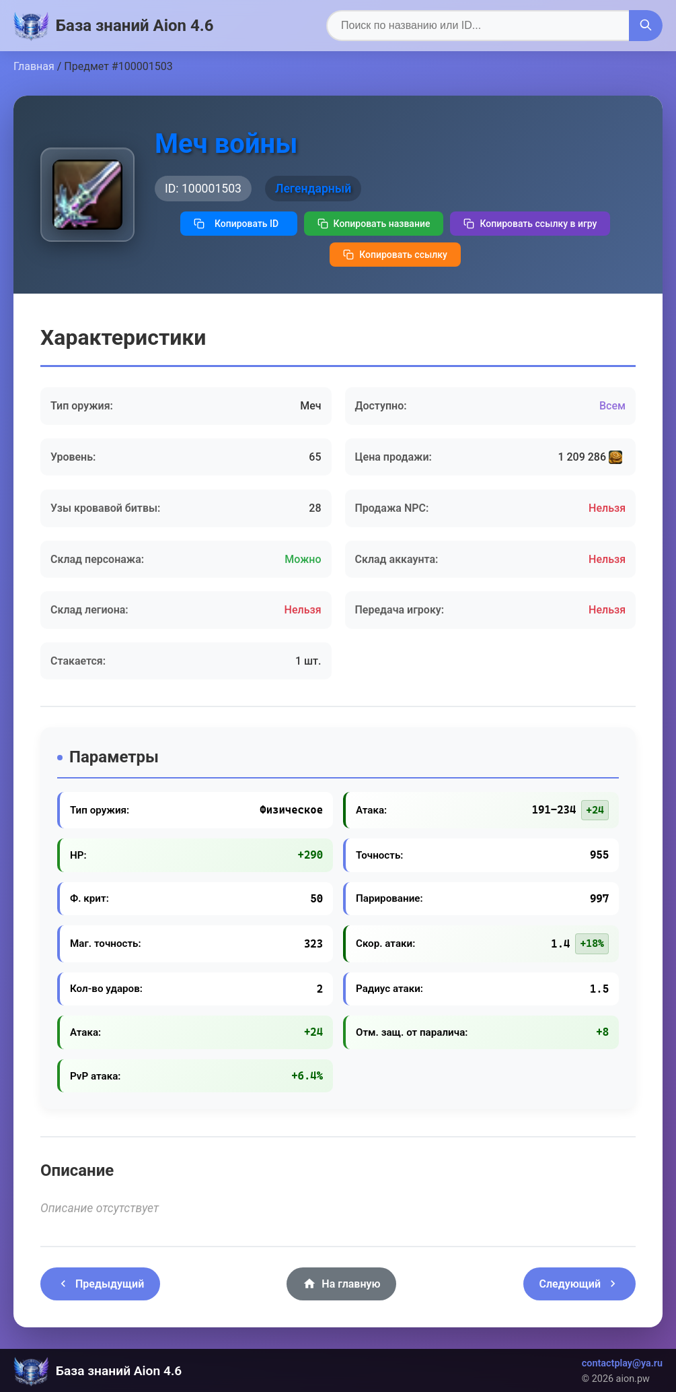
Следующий (579, 1283)
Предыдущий (100, 1283)
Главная (33, 66)
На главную (341, 1283)
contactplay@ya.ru (622, 1363)
